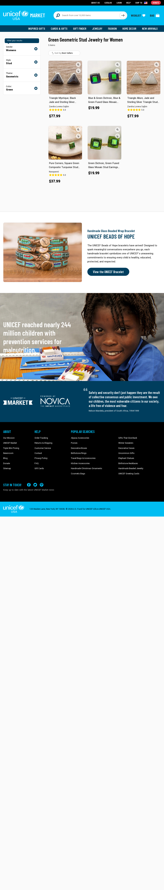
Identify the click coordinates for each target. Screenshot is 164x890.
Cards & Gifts (59, 28)
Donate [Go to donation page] (156, 2)
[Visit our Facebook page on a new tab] (29, 485)
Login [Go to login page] (119, 2)
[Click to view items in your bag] (154, 15)
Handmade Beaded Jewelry (130, 468)
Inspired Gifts (36, 28)
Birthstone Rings (79, 453)
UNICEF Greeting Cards (128, 473)
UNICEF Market (10, 442)
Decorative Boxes (79, 448)
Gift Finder (79, 28)
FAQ (37, 463)
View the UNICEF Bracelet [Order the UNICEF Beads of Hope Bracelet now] (108, 272)
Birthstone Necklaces (128, 463)
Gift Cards (39, 468)
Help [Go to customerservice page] (128, 2)
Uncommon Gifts (126, 453)
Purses (74, 442)
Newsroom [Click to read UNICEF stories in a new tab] (8, 453)
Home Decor (129, 28)
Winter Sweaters (125, 442)
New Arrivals (150, 28)
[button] (78, 64)
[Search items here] (87, 15)
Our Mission (9, 437)
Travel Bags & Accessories (83, 458)
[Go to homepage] (24, 15)
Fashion (112, 28)
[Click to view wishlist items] (138, 15)
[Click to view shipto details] (142, 3)
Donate (6, 463)
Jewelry (97, 28)
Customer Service (43, 448)
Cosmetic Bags (78, 473)
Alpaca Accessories (80, 437)
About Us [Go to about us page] (95, 2)
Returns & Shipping (43, 442)
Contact (38, 453)
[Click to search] (123, 15)
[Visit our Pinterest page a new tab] (42, 485)
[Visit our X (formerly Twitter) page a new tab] (35, 485)
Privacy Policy (41, 458)
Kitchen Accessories (80, 463)
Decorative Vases (126, 448)
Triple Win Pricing (11, 448)
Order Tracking (41, 437)
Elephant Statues (126, 458)
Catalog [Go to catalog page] (108, 2)
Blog (5, 458)
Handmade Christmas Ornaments (86, 468)
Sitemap (7, 468)
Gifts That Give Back (127, 437)
